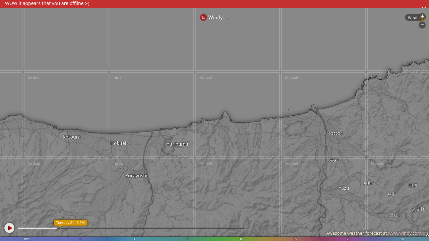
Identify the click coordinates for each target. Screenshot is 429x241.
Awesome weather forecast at (373, 233)
